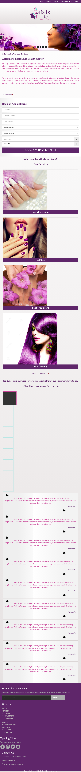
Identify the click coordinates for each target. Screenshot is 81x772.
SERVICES (5, 711)
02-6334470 (11, 760)
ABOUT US (5, 708)
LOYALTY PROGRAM (61, 1)
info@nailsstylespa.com (14, 764)
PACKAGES (6, 713)
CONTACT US (7, 732)
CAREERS (49, 1)
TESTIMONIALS (7, 718)
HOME (40, 1)
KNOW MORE (8, 95)
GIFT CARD (74, 1)
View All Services (40, 374)
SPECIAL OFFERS (8, 716)
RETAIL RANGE (7, 730)
